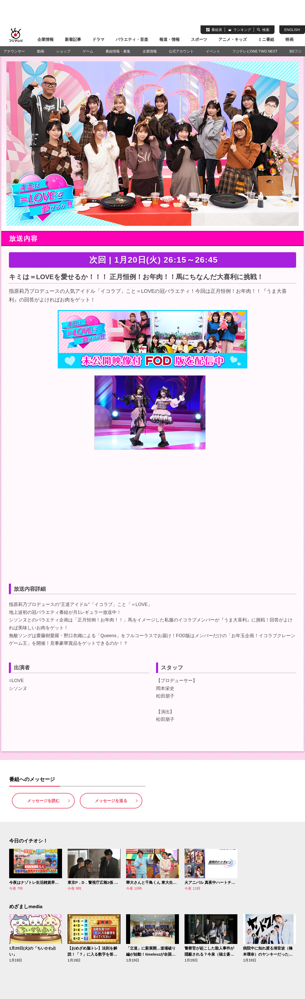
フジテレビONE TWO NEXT (255, 51)
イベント (213, 51)
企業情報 (45, 39)
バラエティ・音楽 (132, 39)
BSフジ (295, 51)
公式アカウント (181, 51)
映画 (289, 39)
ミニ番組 (266, 39)
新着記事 (73, 39)
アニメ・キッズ (232, 39)
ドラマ (98, 39)
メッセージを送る (111, 801)
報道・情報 (169, 39)
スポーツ (199, 39)
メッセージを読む (43, 801)
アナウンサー (14, 51)
